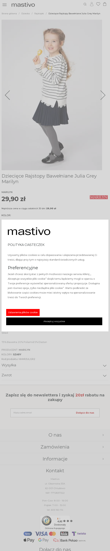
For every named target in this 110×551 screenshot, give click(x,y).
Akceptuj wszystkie (54, 321)
